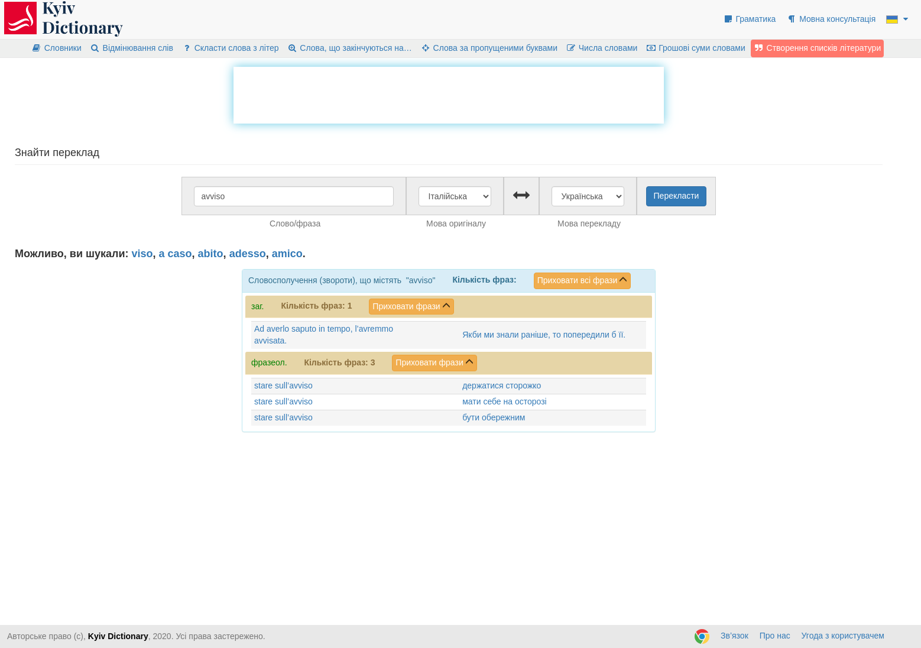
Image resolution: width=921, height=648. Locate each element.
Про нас (775, 635)
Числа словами (602, 48)
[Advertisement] (449, 93)
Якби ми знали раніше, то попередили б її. (543, 334)
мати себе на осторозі (504, 401)
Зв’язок (734, 635)
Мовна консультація (830, 19)
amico (287, 254)
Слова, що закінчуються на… (349, 48)
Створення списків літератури (817, 48)
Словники (56, 48)
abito (210, 254)
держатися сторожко (501, 385)
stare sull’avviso (283, 385)
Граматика (749, 19)
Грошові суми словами (695, 48)
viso (142, 254)
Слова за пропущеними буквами (488, 48)
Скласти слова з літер (230, 48)
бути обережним (493, 417)
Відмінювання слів (131, 48)
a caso (175, 254)
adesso (247, 254)
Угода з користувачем (843, 635)
